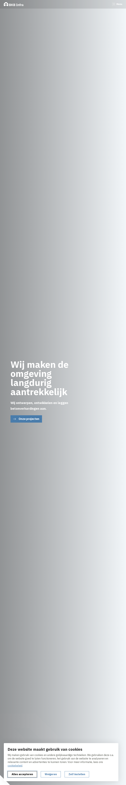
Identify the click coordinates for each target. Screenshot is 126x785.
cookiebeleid (15, 765)
